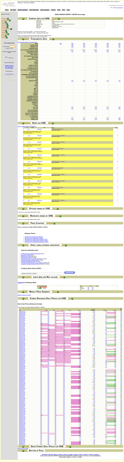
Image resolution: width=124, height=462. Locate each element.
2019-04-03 (39, 180)
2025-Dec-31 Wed (22, 408)
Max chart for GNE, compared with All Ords (32, 258)
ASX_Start (13, 9)
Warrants (4, 25)
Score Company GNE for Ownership (27, 126)
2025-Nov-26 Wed (22, 434)
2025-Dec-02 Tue (22, 429)
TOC (25, 18)
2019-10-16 (39, 161)
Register (120, 7)
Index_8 (92, 454)
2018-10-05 (39, 193)
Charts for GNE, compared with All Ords (31, 253)
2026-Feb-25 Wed (22, 366)
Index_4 (71, 454)
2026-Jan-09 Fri (22, 401)
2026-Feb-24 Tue (22, 367)
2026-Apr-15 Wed (22, 329)
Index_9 (97, 454)
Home (6, 9)
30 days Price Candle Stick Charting (34, 236)
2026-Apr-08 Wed (22, 334)
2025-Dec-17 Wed (22, 417)
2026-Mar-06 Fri (22, 358)
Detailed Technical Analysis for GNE (30, 260)
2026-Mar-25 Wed (22, 343)
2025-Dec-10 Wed (22, 423)
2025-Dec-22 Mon (22, 414)
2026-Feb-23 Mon (22, 368)
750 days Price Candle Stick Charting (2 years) (36, 240)
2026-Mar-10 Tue (22, 356)
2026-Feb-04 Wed (22, 382)
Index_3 (66, 454)
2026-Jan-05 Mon (22, 406)
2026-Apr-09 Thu (22, 333)
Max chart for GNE (25, 255)
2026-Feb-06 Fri (22, 380)
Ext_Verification (6, 28)
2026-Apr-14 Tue (22, 330)
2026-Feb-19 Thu (22, 370)
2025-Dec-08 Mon (22, 425)
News (3, 22)
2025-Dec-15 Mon (22, 419)
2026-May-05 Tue (22, 313)
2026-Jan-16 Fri (22, 396)
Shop (58, 9)
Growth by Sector (9, 65)
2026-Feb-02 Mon (22, 385)
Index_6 (82, 454)
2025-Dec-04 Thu (22, 427)
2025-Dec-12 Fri (22, 420)
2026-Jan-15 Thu (22, 397)
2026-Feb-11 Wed (22, 377)
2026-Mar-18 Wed (22, 349)
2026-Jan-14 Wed (22, 398)
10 (23, 187)
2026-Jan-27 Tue (22, 389)
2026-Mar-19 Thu (22, 348)
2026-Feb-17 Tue (22, 372)
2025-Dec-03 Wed (22, 428)
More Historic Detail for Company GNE (27, 42)
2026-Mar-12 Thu (22, 353)
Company (4, 18)
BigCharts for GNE (25, 256)
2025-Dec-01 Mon (22, 430)
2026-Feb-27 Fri (22, 363)
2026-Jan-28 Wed (22, 388)
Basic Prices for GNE (23, 448)
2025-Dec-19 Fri (22, 415)
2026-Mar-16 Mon (22, 351)
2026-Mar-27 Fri (22, 341)
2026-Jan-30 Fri (22, 386)
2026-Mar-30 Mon (22, 340)
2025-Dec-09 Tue (22, 424)
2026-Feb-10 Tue (22, 378)
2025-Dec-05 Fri (22, 426)
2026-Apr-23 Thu (22, 322)
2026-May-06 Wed (22, 312)
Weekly (4, 32)
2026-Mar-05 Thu (22, 359)
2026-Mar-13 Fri (22, 352)
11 (23, 193)
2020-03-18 (39, 135)
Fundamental (5, 20)
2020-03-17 (39, 142)
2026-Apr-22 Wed (22, 323)
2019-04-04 (39, 174)
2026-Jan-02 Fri (22, 407)
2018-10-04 (39, 200)
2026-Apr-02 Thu (22, 337)
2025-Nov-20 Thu (22, 438)
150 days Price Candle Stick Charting (34, 238)
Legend (20, 282)
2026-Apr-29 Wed (22, 318)
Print (63, 9)
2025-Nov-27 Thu (22, 433)
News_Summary (44, 9)
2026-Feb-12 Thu (22, 376)
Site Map (50, 454)
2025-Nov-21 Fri (22, 437)
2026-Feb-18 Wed (22, 371)
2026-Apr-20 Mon (22, 325)
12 (23, 200)
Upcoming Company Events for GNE (30, 264)
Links (68, 9)
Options (4, 23)
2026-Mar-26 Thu (22, 342)
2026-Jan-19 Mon (22, 395)
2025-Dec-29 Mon (22, 410)
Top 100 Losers (9, 68)
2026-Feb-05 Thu (22, 381)
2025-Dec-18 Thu (22, 416)
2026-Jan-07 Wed (22, 404)
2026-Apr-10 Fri (21, 332)
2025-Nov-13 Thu (22, 444)
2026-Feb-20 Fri (22, 369)
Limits (3, 30)
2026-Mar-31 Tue (22, 339)
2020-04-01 (39, 129)
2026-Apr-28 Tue (22, 319)
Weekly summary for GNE (24, 295)
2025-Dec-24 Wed (22, 411)
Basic (3, 35)
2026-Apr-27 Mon (22, 320)
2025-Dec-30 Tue (22, 409)
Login (117, 7)
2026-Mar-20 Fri (22, 347)
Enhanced (4, 34)
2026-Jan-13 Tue (22, 399)
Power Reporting (34, 9)
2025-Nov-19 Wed (22, 439)
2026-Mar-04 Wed (22, 360)
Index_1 (56, 454)
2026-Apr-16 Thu (22, 328)
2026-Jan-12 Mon (22, 400)
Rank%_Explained (22, 9)
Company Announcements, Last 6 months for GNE (33, 262)
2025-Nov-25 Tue (22, 435)
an (28, 129)
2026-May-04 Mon (22, 314)
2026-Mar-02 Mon (22, 362)
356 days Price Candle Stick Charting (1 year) (36, 239)
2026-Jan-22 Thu (22, 391)
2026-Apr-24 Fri (21, 321)
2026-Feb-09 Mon (22, 379)
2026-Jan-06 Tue (22, 405)
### (60, 43)
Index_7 (87, 454)
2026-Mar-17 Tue (22, 350)
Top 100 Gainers (9, 66)
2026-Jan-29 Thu (22, 387)
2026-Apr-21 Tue (22, 324)
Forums (53, 9)
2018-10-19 (39, 187)
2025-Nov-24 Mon (22, 436)
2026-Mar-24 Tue (22, 344)
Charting (4, 27)
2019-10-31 (39, 148)
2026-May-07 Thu (22, 311)
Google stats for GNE (26, 257)
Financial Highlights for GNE (28, 261)
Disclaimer (45, 454)
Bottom (4, 37)
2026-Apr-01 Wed (22, 338)
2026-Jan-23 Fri (22, 390)
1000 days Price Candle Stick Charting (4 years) (36, 242)
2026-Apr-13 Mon (22, 331)
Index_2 (61, 454)
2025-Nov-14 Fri (22, 443)
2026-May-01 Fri (22, 315)
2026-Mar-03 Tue (22, 361)
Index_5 (76, 454)
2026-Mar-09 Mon (22, 357)
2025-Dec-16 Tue (22, 418)
